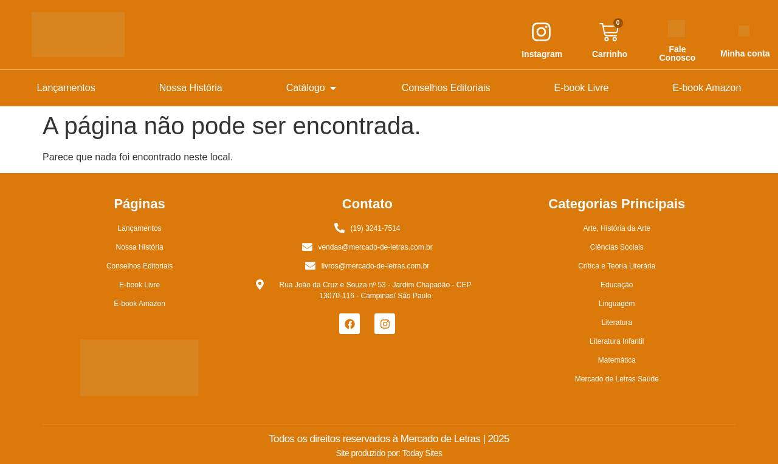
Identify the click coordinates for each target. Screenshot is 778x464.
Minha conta (745, 53)
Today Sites (422, 453)
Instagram (542, 54)
